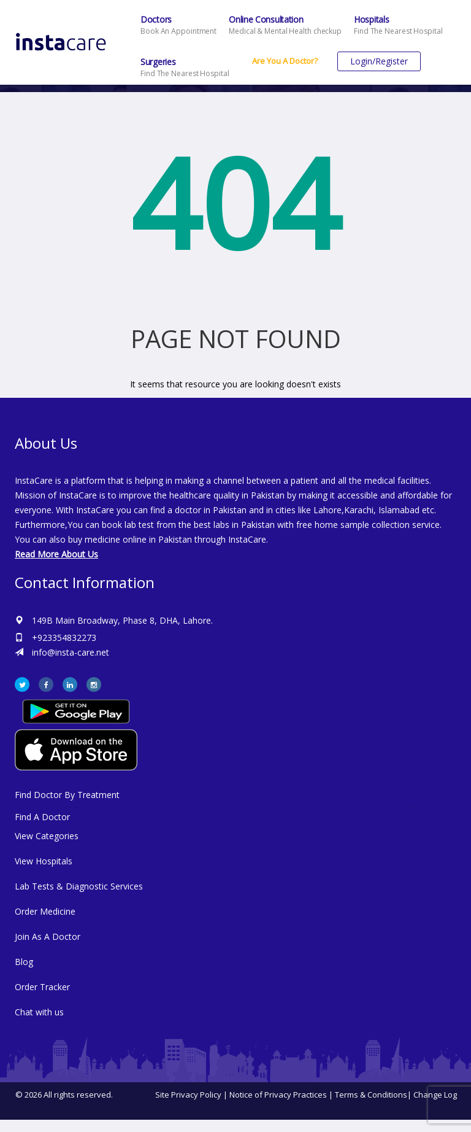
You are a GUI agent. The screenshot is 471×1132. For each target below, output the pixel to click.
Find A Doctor (42, 817)
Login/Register (379, 61)
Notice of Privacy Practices (278, 1094)
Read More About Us (56, 554)
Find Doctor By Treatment (67, 795)
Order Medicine (45, 911)
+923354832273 (64, 637)
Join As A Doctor (47, 936)
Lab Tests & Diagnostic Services (79, 886)
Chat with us (39, 1012)
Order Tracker (42, 987)
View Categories (46, 836)
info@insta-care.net (70, 652)
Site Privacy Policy (188, 1094)
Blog (24, 961)
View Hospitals (43, 861)
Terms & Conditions (371, 1094)
